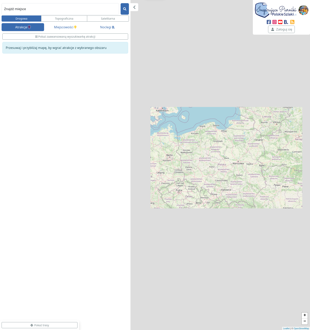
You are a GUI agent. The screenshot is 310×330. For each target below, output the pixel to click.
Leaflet (286, 328)
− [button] (304, 321)
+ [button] (304, 316)
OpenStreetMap (301, 328)
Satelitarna (108, 18)
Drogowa (21, 18)
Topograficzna (64, 18)
